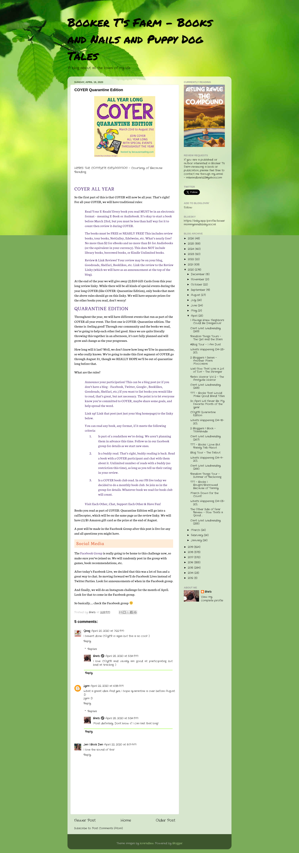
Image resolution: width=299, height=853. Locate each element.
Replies (92, 649)
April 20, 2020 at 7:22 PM (107, 631)
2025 (191, 244)
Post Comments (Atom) (107, 828)
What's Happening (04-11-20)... (206, 459)
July (194, 300)
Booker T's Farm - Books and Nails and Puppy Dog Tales (140, 39)
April (194, 316)
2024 (191, 249)
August (196, 295)
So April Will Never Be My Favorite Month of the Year (207, 404)
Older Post (165, 820)
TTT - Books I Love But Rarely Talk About (205, 446)
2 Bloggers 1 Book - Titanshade (203, 430)
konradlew (147, 843)
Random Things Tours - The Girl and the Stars (206, 338)
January (197, 540)
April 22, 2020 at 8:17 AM (120, 744)
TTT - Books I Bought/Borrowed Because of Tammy (204, 485)
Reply (87, 641)
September (198, 290)
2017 (191, 557)
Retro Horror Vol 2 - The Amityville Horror (207, 378)
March (196, 530)
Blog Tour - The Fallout (205, 452)
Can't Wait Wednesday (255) (205, 522)
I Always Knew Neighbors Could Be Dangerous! (207, 321)
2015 (191, 568)
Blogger (177, 843)
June (194, 305)
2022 (191, 259)
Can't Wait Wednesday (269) (205, 330)
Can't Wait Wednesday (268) (205, 386)
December (198, 274)
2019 (191, 547)
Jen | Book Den (93, 744)
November (198, 279)
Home (126, 820)
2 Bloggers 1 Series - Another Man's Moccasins (203, 361)
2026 (191, 238)
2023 (191, 254)
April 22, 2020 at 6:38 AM (107, 686)
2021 (191, 264)
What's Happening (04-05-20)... (207, 502)
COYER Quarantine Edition (203, 414)
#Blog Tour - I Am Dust (205, 344)
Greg (87, 631)
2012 (191, 578)
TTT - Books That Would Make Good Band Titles (207, 394)
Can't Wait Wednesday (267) (205, 438)
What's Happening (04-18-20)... (207, 422)
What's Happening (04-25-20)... (207, 351)
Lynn (86, 686)
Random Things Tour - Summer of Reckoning (205, 475)
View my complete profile (212, 598)
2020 (191, 270)
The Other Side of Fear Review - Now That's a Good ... (206, 512)
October (197, 284)
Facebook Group (91, 553)
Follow (188, 207)
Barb (96, 656)
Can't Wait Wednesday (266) (205, 467)
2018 (191, 552)
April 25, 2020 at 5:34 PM (121, 656)
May (194, 311)
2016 (191, 562)
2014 (191, 573)
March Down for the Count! (204, 494)
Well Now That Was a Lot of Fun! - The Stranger (207, 370)
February (197, 535)
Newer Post (85, 820)
